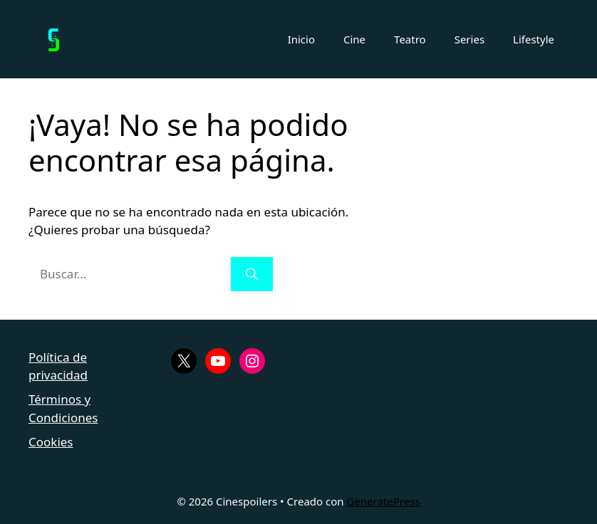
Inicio (301, 39)
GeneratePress (383, 501)
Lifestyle (533, 39)
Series (469, 39)
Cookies (50, 442)
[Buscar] (252, 274)
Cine (354, 39)
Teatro (410, 39)
